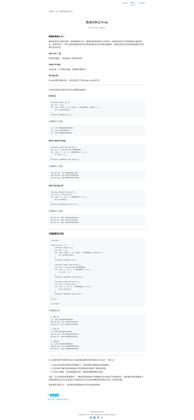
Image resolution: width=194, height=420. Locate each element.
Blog (133, 3)
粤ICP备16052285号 (97, 412)
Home (125, 3)
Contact (141, 3)
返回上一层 (53, 11)
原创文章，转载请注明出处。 (59, 399)
